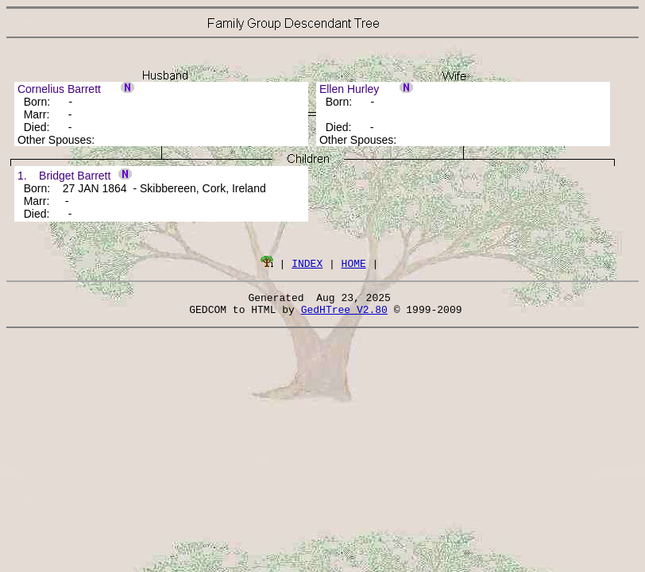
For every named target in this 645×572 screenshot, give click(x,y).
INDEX (307, 263)
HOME (354, 263)
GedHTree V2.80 (344, 314)
